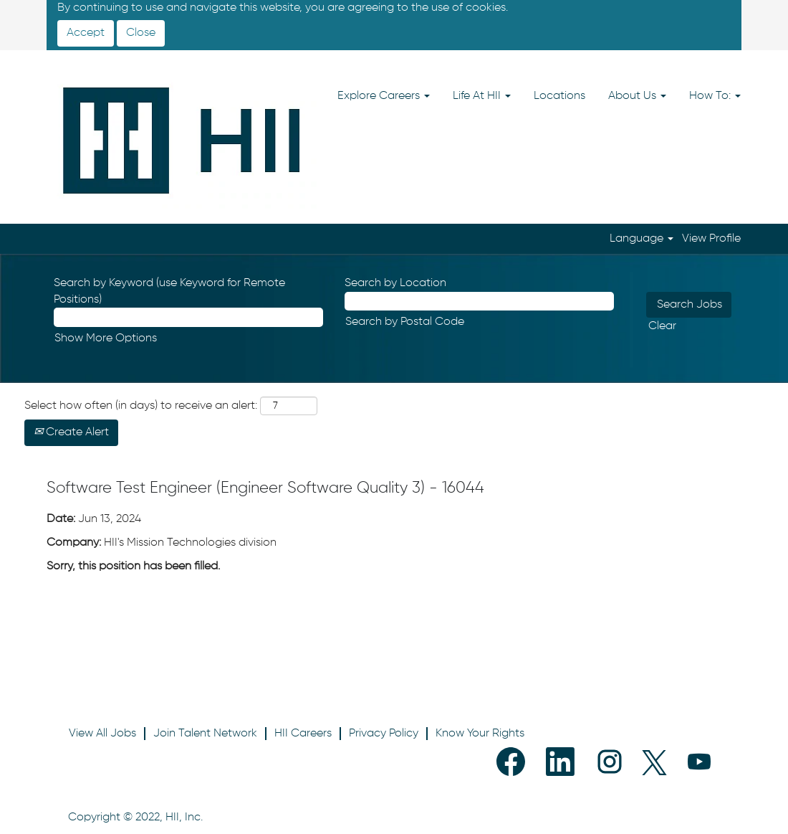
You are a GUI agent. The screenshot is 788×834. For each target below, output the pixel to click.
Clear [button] (662, 326)
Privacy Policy (383, 733)
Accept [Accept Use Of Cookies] (86, 33)
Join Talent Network (205, 733)
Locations (559, 96)
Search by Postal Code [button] (404, 322)
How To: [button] (715, 96)
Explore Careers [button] (383, 96)
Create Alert (71, 432)
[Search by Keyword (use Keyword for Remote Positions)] (188, 317)
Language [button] (641, 239)
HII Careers (303, 733)
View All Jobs (102, 733)
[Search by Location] (479, 301)
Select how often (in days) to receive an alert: (140, 406)
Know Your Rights (480, 733)
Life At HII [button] (482, 96)
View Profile (711, 239)
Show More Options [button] (105, 338)
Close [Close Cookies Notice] (140, 33)
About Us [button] (637, 96)
